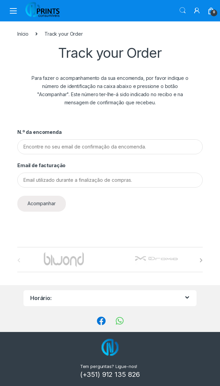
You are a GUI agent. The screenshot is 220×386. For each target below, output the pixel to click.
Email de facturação (41, 165)
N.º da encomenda (39, 132)
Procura (182, 10)
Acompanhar (42, 203)
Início (23, 34)
